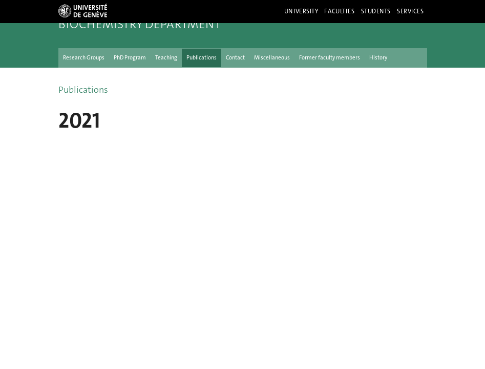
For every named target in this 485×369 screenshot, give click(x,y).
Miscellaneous (272, 57)
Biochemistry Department (139, 24)
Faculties (339, 11)
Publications (201, 57)
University (301, 11)
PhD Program (130, 57)
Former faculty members (329, 57)
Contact (235, 57)
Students (376, 11)
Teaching (166, 57)
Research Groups (83, 57)
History (378, 57)
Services (410, 11)
